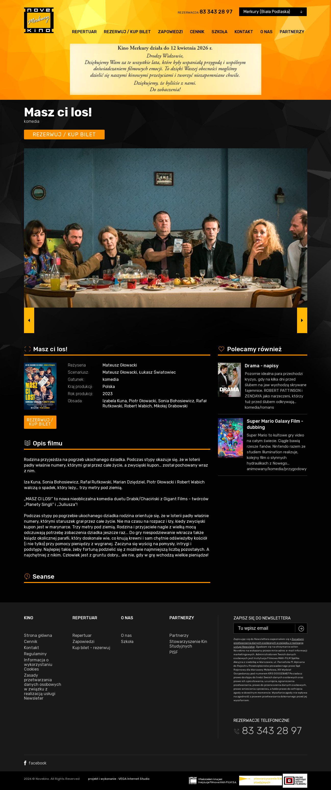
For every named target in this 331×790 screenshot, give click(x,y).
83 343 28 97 (216, 12)
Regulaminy (35, 654)
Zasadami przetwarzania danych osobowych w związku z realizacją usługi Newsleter (269, 643)
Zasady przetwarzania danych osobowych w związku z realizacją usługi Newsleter (42, 687)
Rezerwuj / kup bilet (127, 31)
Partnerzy (292, 31)
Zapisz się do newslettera (262, 618)
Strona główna (38, 635)
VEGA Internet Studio (134, 779)
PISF (173, 652)
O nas (266, 31)
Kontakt (244, 31)
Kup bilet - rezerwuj (91, 648)
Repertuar (84, 31)
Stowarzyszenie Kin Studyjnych (188, 644)
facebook (35, 763)
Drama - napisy (261, 366)
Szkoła (219, 31)
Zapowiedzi (170, 31)
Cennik (197, 31)
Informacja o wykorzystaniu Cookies (38, 665)
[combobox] (273, 11)
